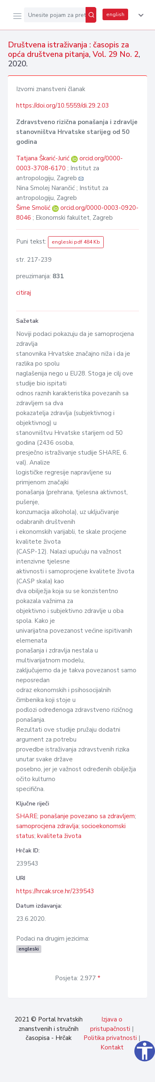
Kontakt (112, 1047)
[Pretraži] (91, 15)
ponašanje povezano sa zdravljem (87, 816)
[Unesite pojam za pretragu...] (55, 15)
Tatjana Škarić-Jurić (43, 158)
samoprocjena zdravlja (47, 826)
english (115, 14)
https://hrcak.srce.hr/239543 (55, 891)
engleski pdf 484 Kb (76, 242)
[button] (139, 15)
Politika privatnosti (110, 1038)
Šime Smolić (34, 208)
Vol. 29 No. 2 (115, 54)
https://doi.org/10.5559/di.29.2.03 (62, 105)
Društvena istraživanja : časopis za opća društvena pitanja (68, 50)
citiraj (23, 293)
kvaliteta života (59, 836)
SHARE (26, 816)
